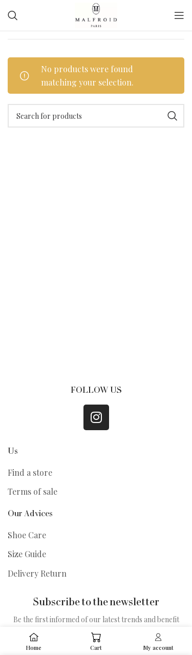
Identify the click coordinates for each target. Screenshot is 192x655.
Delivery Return (37, 573)
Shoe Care (27, 535)
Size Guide (27, 553)
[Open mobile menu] (179, 15)
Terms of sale (32, 491)
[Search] (13, 15)
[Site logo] (96, 14)
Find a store (30, 472)
